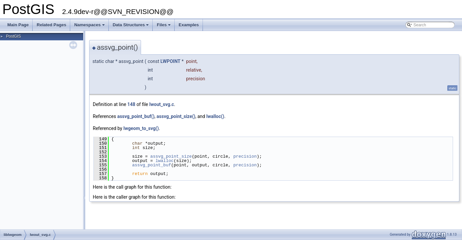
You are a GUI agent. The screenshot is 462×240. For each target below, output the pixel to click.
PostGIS (13, 36)
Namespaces (90, 26)
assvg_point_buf (151, 165)
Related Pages (51, 24)
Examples (189, 24)
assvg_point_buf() (135, 116)
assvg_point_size (171, 156)
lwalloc (164, 161)
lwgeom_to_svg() (141, 128)
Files (164, 26)
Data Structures (131, 26)
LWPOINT (170, 61)
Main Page (18, 24)
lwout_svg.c (161, 104)
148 (131, 104)
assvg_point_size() (176, 116)
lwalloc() (215, 116)
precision (244, 156)
